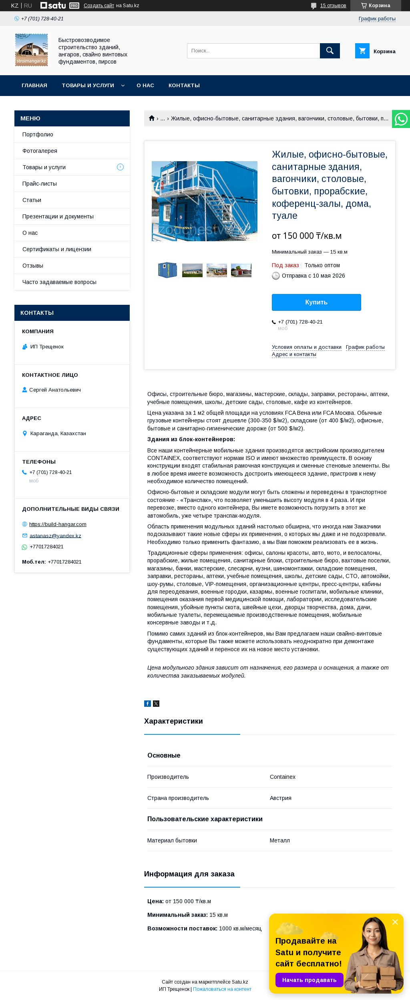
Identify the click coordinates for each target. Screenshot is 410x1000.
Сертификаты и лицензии (56, 249)
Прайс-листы (39, 183)
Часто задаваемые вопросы (59, 282)
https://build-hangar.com (57, 524)
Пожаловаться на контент (222, 989)
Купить (316, 302)
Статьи (31, 200)
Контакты (184, 85)
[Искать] (330, 50)
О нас (145, 85)
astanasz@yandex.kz (55, 535)
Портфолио (37, 134)
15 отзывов (333, 5)
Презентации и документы (58, 216)
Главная (34, 85)
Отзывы (32, 265)
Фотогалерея (39, 151)
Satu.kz (240, 982)
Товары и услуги (88, 85)
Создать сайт (99, 5)
